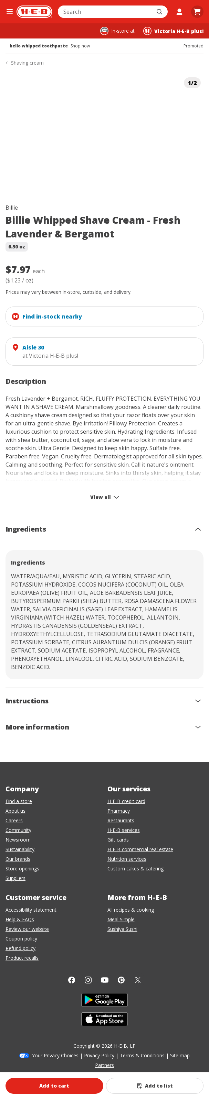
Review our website (27, 929)
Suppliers (15, 878)
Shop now (80, 46)
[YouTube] (104, 980)
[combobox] (105, 11)
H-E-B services (123, 830)
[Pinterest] (121, 980)
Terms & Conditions (142, 1055)
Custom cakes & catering (135, 868)
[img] (104, 133)
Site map (180, 1055)
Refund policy (20, 948)
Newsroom (18, 839)
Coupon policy (21, 938)
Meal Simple (121, 919)
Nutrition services (126, 859)
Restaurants (120, 820)
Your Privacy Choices (55, 1055)
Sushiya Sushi (122, 929)
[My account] (179, 11)
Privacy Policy (99, 1055)
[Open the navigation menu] (10, 12)
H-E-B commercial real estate (140, 849)
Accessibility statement (31, 909)
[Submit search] (160, 11)
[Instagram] (88, 980)
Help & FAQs (20, 919)
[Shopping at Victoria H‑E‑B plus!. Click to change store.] (173, 31)
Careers (14, 820)
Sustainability (20, 849)
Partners (104, 1065)
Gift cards (118, 839)
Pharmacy (118, 811)
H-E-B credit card (126, 801)
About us (15, 811)
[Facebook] (71, 980)
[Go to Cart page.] (197, 11)
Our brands (18, 859)
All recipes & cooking (130, 909)
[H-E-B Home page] (34, 11)
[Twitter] (137, 980)
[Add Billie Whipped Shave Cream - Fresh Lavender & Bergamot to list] (155, 1086)
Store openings (22, 868)
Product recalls (22, 958)
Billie (12, 207)
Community (18, 830)
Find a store (19, 801)
